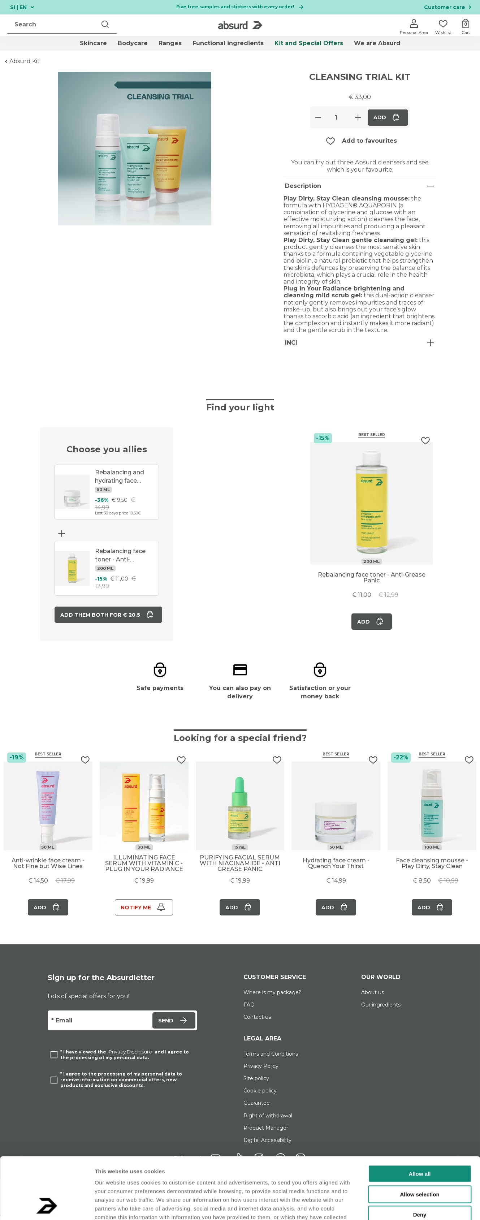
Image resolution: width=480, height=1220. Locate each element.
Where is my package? (272, 996)
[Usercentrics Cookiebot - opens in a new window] (46, 1205)
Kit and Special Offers (308, 43)
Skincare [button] (93, 43)
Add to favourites (369, 140)
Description (303, 185)
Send (174, 1024)
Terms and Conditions (270, 1057)
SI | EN (22, 7)
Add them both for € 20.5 (108, 614)
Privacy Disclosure (130, 1055)
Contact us (257, 1020)
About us (372, 996)
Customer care (447, 7)
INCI (291, 342)
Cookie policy (260, 1094)
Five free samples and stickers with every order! (240, 7)
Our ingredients (381, 1008)
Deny (420, 1157)
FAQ (249, 1008)
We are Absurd (377, 43)
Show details (379, 1206)
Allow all (420, 1116)
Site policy (256, 1082)
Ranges (170, 43)
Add (387, 117)
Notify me (144, 911)
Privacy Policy (260, 1069)
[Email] (99, 1024)
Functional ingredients (228, 43)
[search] (54, 24)
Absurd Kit (24, 61)
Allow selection (419, 1136)
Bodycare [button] (133, 43)
